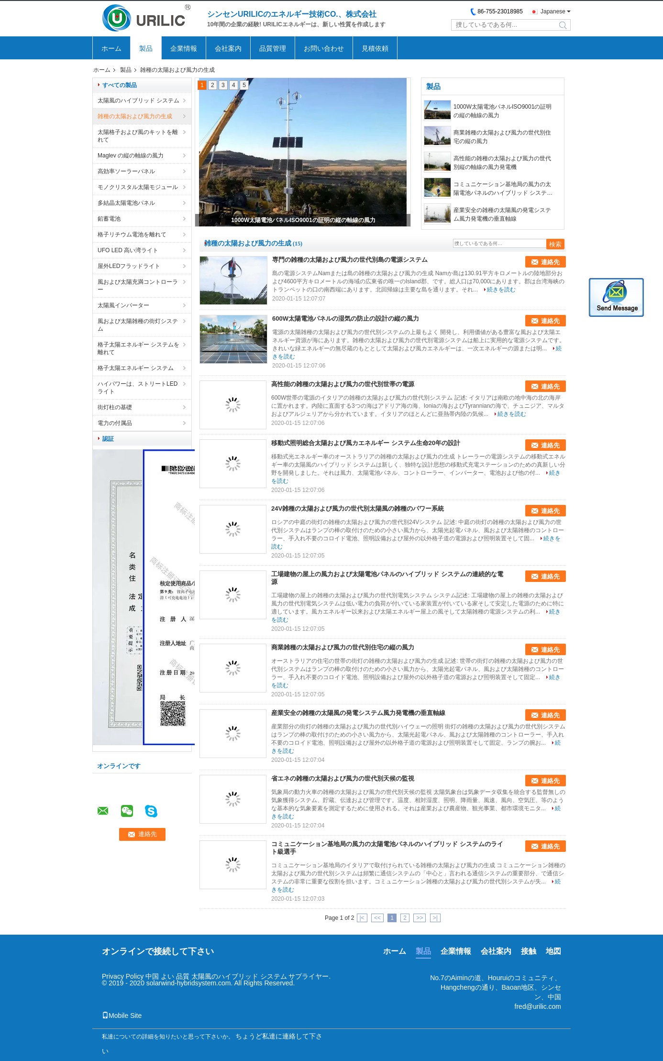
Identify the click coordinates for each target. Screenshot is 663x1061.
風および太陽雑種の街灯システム (138, 325)
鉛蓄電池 (109, 218)
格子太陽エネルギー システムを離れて (138, 348)
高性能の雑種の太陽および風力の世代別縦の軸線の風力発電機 (502, 162)
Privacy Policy (123, 976)
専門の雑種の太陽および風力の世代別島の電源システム (350, 259)
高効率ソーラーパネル (126, 171)
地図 (553, 951)
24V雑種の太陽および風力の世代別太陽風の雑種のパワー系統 (357, 508)
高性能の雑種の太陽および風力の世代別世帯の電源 (342, 384)
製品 (146, 48)
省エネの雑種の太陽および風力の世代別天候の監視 (342, 778)
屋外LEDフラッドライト (129, 266)
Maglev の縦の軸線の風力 (131, 155)
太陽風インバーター (123, 305)
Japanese (553, 11)
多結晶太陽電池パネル (126, 203)
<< (377, 918)
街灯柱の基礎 (115, 407)
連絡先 (550, 262)
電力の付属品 (115, 423)
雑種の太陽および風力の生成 (135, 116)
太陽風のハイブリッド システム (138, 100)
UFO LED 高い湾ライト (128, 250)
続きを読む (501, 289)
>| (435, 918)
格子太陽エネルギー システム (136, 368)
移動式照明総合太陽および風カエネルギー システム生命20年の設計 (365, 443)
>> (419, 918)
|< (362, 918)
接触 (528, 951)
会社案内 (228, 48)
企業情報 (183, 48)
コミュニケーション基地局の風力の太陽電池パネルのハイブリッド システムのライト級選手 (502, 189)
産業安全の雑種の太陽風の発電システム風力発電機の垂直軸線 (502, 214)
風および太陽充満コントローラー (138, 286)
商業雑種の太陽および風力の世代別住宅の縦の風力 (502, 137)
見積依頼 (375, 48)
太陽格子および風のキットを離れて (138, 136)
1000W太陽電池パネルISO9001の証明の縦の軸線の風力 (303, 220)
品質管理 (272, 48)
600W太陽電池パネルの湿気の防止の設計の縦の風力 (345, 318)
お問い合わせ (324, 48)
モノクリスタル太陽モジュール (138, 187)
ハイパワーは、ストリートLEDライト (137, 387)
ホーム (111, 48)
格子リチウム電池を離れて (132, 234)
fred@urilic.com (538, 1006)
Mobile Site (122, 1015)
